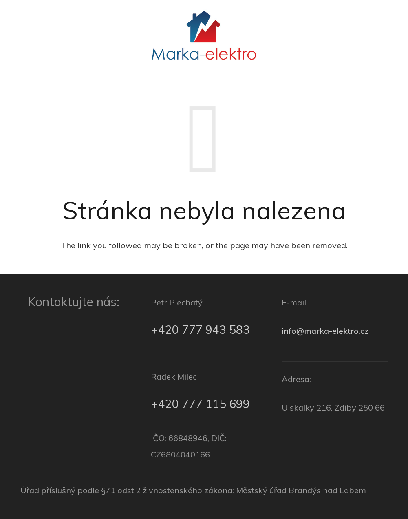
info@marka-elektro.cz (325, 331)
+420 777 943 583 (200, 329)
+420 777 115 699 (200, 404)
